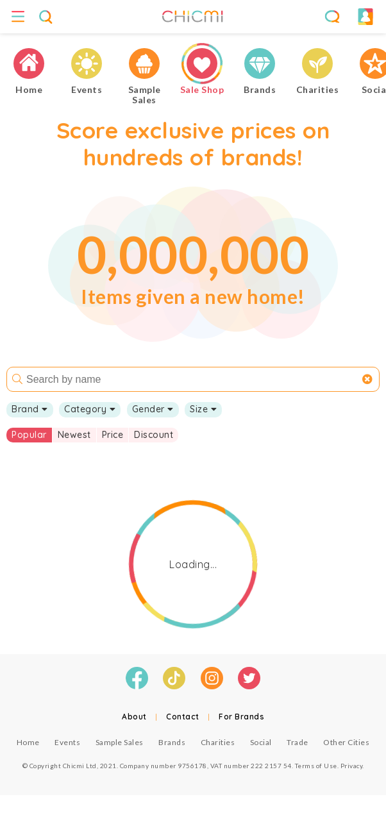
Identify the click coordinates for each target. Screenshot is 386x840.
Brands (171, 742)
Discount (153, 435)
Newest (74, 435)
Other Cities (346, 742)
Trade (297, 742)
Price (113, 435)
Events (67, 742)
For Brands (241, 716)
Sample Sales (120, 742)
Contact (182, 716)
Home (28, 742)
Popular (29, 435)
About (134, 716)
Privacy (351, 765)
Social (261, 742)
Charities (218, 742)
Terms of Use (316, 765)
